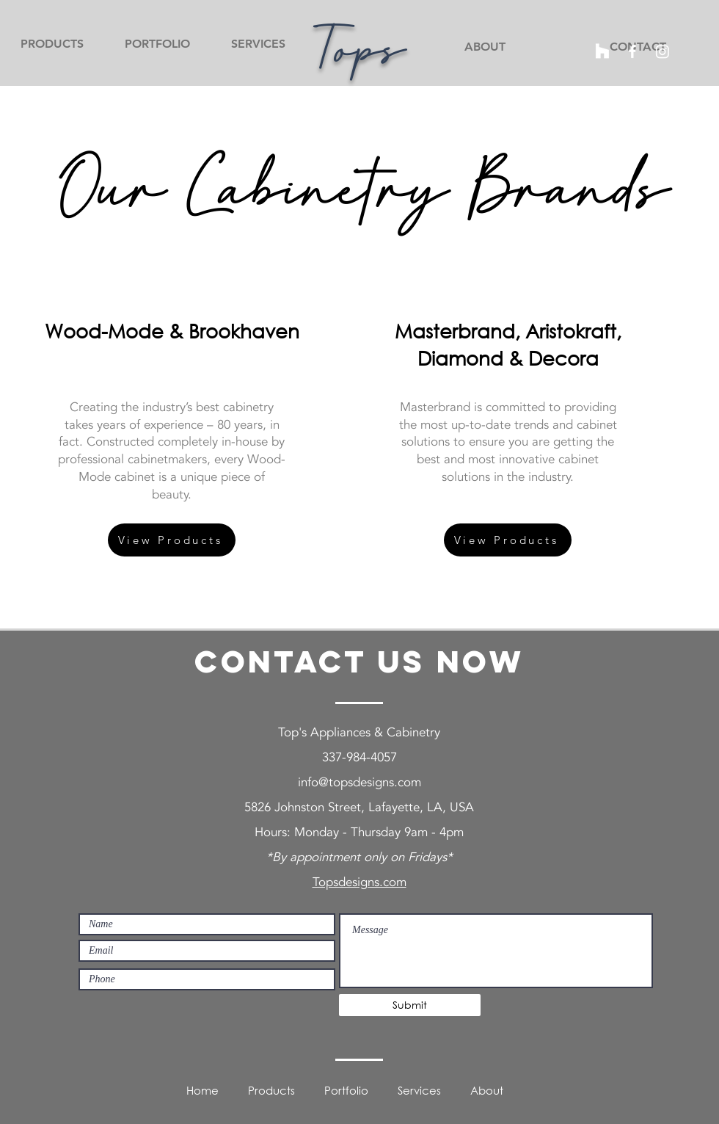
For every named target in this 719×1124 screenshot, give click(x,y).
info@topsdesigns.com (359, 782)
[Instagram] (662, 51)
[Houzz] (602, 51)
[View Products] (172, 539)
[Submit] (410, 1005)
